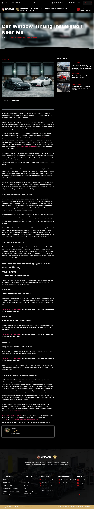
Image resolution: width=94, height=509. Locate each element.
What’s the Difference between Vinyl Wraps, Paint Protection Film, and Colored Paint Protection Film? (82, 67)
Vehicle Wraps (7, 494)
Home (3, 37)
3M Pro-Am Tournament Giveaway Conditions (78, 506)
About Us (26, 482)
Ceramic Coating (7, 485)
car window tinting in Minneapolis (19, 411)
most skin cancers (45, 138)
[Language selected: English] (87, 3)
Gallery (26, 485)
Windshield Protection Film (10, 488)
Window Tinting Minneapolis (28, 492)
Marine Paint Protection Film (11, 491)
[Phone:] (78, 9)
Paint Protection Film (9, 480)
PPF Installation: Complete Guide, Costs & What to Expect (81, 88)
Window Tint (6, 482)
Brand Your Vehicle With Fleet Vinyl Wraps (80, 76)
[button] (52, 100)
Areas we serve (82, 489)
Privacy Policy (60, 506)
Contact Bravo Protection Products (11, 415)
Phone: (82, 8)
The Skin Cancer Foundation (11, 309)
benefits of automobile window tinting (26, 146)
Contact (26, 488)
